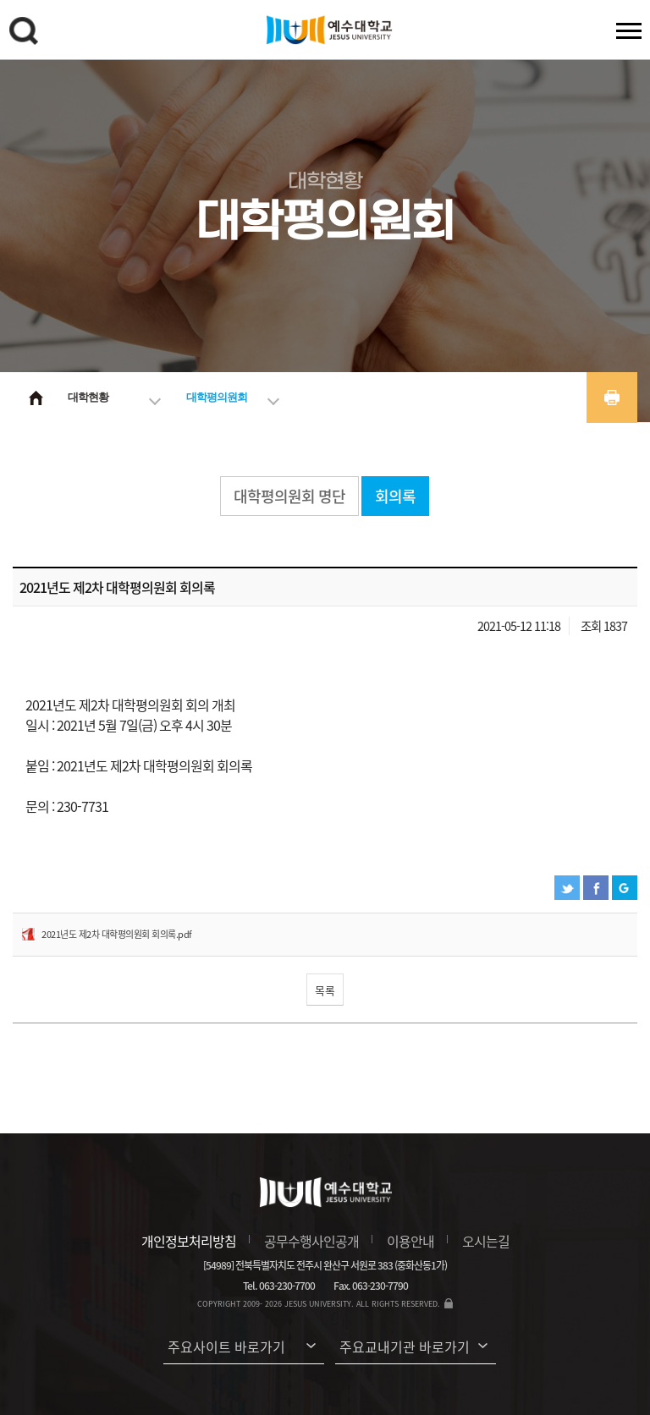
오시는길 (486, 1241)
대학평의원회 (216, 397)
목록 (325, 990)
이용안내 (410, 1241)
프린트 (612, 397)
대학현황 (88, 397)
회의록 (395, 496)
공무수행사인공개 (311, 1241)
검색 (26, 34)
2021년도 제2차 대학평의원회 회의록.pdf (116, 934)
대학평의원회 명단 (289, 496)
